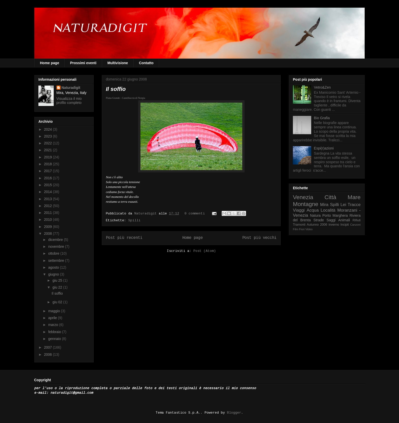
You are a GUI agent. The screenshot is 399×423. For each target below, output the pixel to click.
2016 (48, 178)
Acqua (313, 210)
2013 (48, 199)
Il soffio (116, 89)
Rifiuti (357, 220)
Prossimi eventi (83, 63)
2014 (48, 192)
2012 (48, 206)
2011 (48, 213)
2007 (48, 347)
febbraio (55, 332)
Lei (343, 204)
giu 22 (57, 287)
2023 (48, 136)
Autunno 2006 (317, 224)
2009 (48, 227)
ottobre (54, 253)
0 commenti (194, 213)
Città (330, 197)
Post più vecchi (259, 238)
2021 (48, 150)
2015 (48, 185)
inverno (334, 224)
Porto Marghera (335, 215)
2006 (48, 354)
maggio (54, 311)
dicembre (56, 240)
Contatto (146, 63)
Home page (49, 63)
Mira (324, 204)
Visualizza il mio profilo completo (69, 101)
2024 (48, 129)
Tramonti (299, 224)
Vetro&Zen (322, 87)
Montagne (305, 204)
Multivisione (117, 63)
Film (295, 229)
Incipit (344, 224)
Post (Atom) (204, 251)
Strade (319, 220)
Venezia (303, 197)
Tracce (354, 204)
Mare (354, 197)
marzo (53, 325)
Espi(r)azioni (324, 148)
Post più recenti (124, 238)
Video (308, 229)
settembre (56, 260)
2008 (48, 233)
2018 (48, 164)
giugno (54, 274)
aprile (53, 318)
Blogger (234, 413)
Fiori (302, 229)
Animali (344, 220)
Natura (315, 215)
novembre (56, 246)
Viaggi (299, 210)
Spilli (134, 220)
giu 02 (57, 302)
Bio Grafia (322, 118)
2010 (48, 219)
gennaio (55, 339)
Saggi (331, 220)
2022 (48, 143)
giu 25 (57, 280)
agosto (54, 267)
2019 (48, 157)
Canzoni (355, 224)
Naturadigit (146, 213)
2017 (48, 171)
